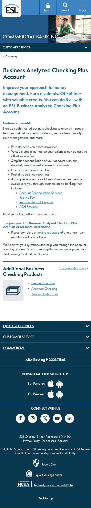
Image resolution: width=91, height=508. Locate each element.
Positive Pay (27, 197)
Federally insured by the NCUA (53, 485)
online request (47, 232)
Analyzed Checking (44, 288)
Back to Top (45, 498)
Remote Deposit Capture (36, 202)
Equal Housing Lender (48, 475)
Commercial (14, 348)
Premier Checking (43, 283)
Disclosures (49, 441)
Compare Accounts (73, 268)
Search (65, 10)
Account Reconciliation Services (40, 193)
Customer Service (18, 337)
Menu (82, 10)
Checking (11, 56)
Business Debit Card (44, 294)
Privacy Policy (31, 441)
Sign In (48, 10)
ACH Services (28, 207)
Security (63, 441)
